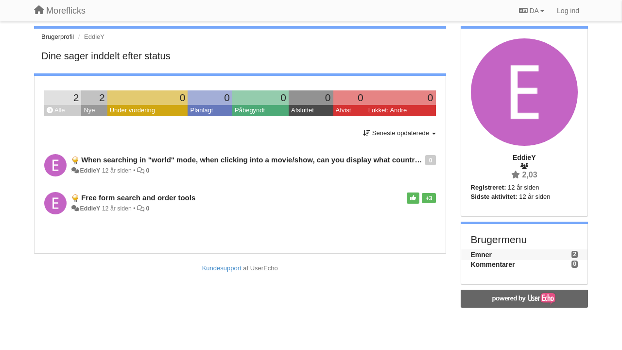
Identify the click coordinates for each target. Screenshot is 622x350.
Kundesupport (222, 268)
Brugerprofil (57, 36)
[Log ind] (568, 10)
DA (531, 11)
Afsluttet (302, 110)
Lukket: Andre (387, 110)
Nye (89, 110)
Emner (481, 255)
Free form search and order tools (138, 197)
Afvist (343, 110)
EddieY (90, 170)
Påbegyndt (250, 110)
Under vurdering (132, 110)
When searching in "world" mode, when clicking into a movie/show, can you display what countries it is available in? (283, 160)
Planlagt (201, 110)
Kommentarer (493, 264)
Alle (56, 110)
